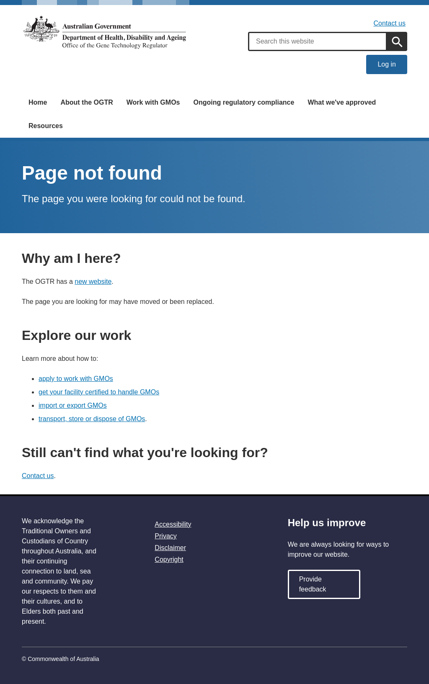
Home (37, 102)
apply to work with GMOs (76, 378)
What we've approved (342, 102)
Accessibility (173, 524)
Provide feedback (312, 584)
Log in (386, 64)
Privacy (165, 536)
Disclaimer (170, 547)
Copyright (169, 559)
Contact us (390, 23)
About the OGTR (86, 102)
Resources (45, 125)
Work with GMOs (153, 102)
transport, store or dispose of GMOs (92, 418)
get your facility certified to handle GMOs (99, 392)
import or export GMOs (73, 405)
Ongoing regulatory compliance (243, 102)
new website (93, 281)
